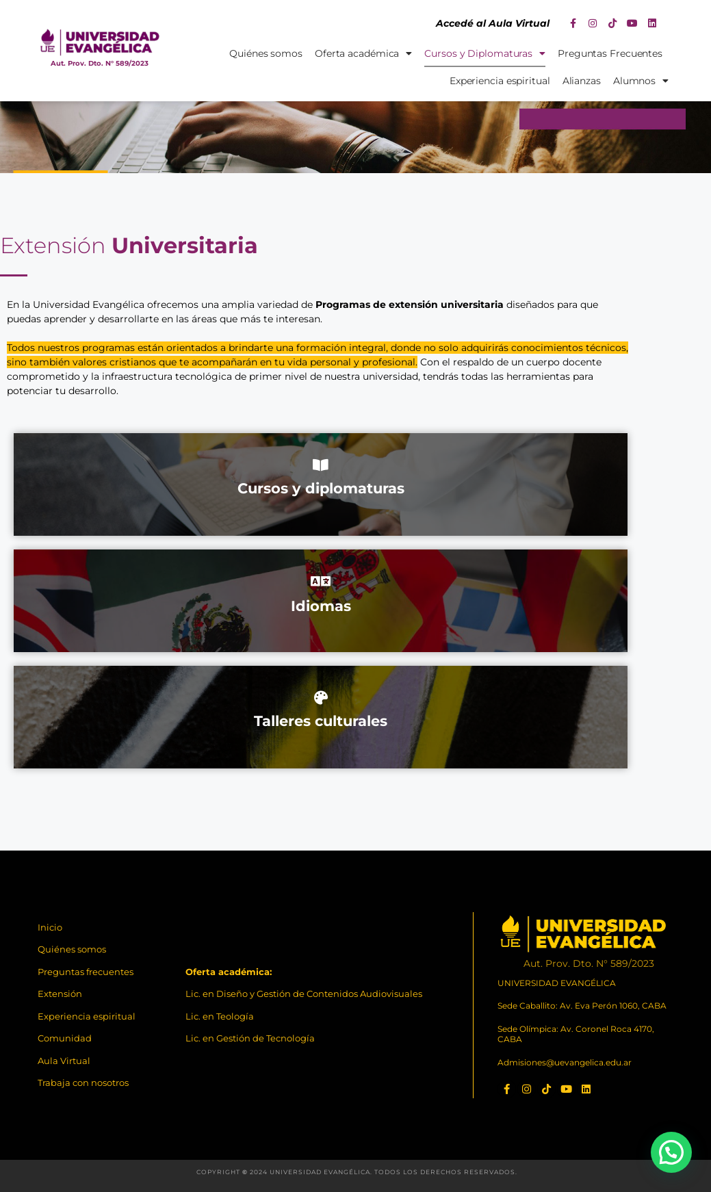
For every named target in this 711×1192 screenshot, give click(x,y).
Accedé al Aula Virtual (493, 23)
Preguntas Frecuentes (610, 53)
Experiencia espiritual (500, 81)
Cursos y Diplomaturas (484, 53)
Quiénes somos (265, 53)
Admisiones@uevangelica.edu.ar (564, 1062)
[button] (671, 1152)
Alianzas (582, 81)
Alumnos (641, 80)
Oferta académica (363, 53)
